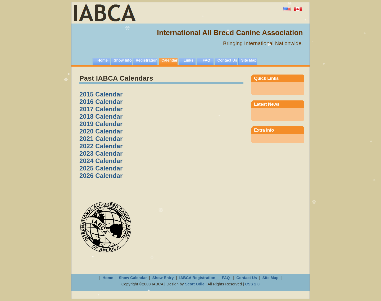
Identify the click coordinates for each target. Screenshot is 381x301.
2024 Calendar (101, 160)
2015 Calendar (101, 94)
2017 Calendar (101, 109)
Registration (147, 60)
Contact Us (227, 60)
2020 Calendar (101, 131)
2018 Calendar (101, 116)
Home (102, 60)
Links (189, 60)
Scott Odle (195, 284)
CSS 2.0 (252, 284)
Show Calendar (133, 278)
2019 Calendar (101, 123)
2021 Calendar (101, 138)
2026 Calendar (101, 175)
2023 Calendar (101, 153)
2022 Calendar (101, 146)
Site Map (248, 60)
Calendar (169, 60)
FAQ (206, 60)
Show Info (123, 60)
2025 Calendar (101, 168)
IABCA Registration (197, 278)
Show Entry (163, 278)
